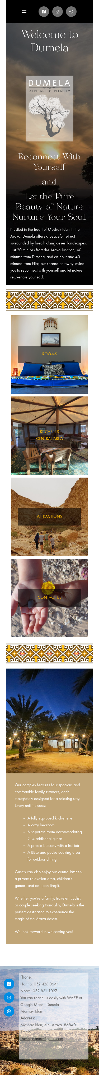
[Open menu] (24, 11)
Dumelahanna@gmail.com (41, 1039)
